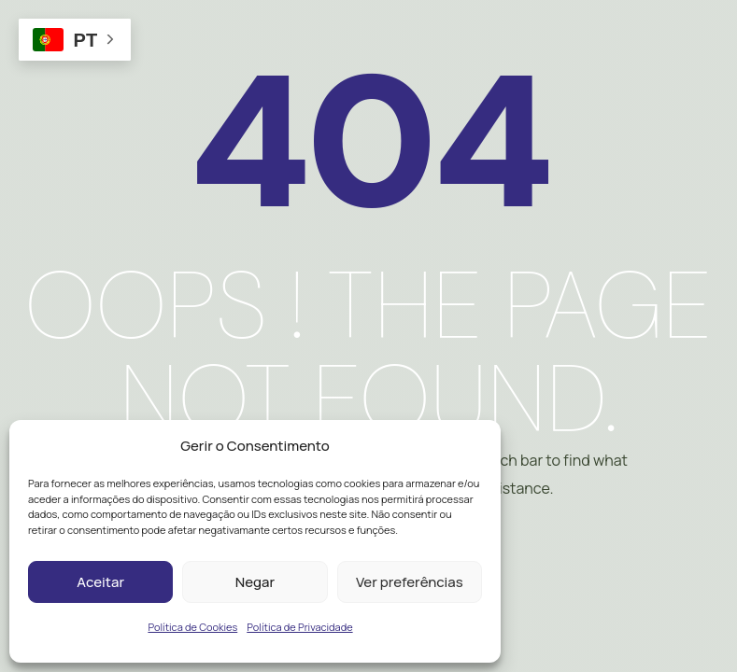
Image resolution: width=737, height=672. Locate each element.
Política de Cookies (192, 627)
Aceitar (100, 582)
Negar (255, 582)
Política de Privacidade (299, 627)
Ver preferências (409, 582)
